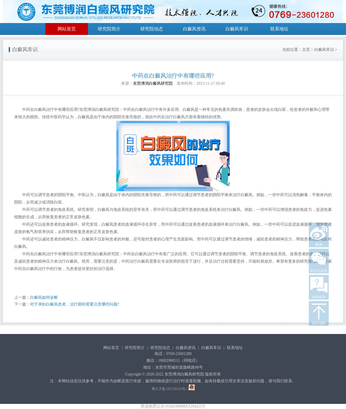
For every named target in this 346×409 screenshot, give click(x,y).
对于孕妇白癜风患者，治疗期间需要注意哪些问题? (74, 304)
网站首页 (67, 28)
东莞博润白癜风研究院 (153, 83)
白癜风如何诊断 (44, 297)
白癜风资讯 (194, 28)
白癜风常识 (236, 28)
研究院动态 (151, 28)
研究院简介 (109, 28)
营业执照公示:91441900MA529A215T (173, 406)
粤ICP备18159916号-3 (170, 389)
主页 (306, 49)
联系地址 (279, 28)
